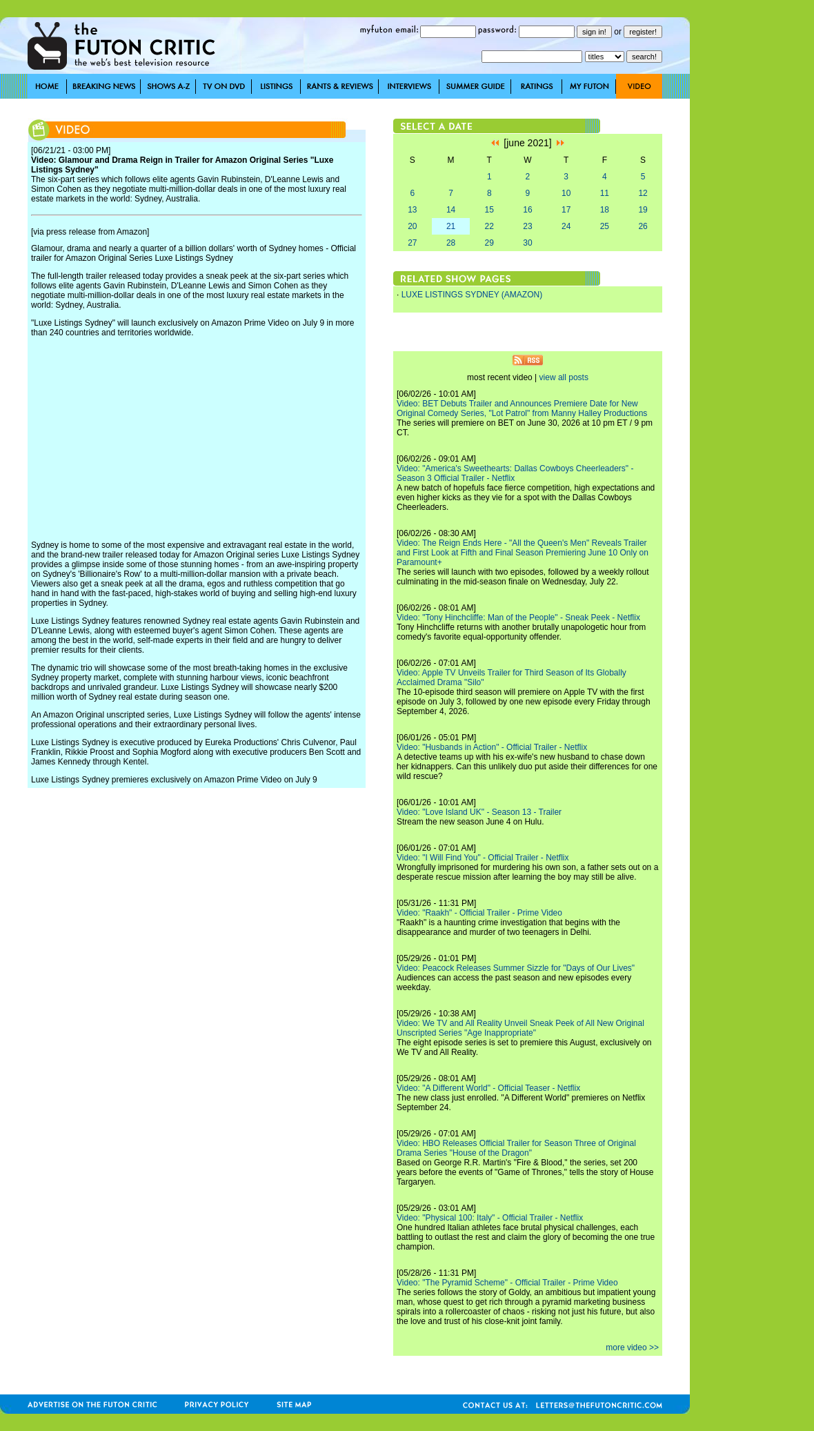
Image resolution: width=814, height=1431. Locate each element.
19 (642, 210)
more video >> (632, 1347)
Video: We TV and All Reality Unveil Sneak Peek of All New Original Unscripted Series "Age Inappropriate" (520, 1028)
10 (566, 193)
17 (566, 210)
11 (604, 193)
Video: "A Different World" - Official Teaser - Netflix (488, 1088)
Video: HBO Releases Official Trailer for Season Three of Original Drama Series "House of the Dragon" (516, 1148)
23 (527, 226)
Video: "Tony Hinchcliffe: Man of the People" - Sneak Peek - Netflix (518, 617)
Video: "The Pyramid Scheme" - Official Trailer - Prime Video (507, 1282)
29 (489, 243)
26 (642, 226)
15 (489, 210)
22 (489, 226)
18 (604, 210)
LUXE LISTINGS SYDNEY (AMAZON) (472, 294)
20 (412, 226)
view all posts (563, 377)
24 (566, 226)
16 (527, 210)
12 (642, 193)
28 (450, 243)
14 (450, 210)
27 (412, 243)
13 (412, 210)
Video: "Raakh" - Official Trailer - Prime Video (479, 913)
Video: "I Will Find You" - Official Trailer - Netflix (483, 857)
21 (450, 226)
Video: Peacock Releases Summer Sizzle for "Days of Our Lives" (516, 968)
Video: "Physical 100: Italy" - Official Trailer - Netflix (490, 1218)
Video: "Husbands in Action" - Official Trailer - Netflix (492, 747)
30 (527, 243)
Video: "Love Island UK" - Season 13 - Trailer (479, 812)
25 (604, 226)
